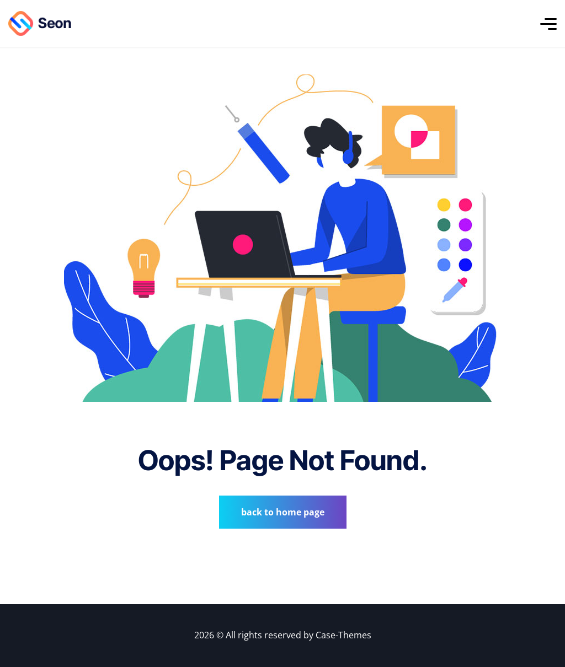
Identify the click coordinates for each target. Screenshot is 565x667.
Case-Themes (343, 635)
